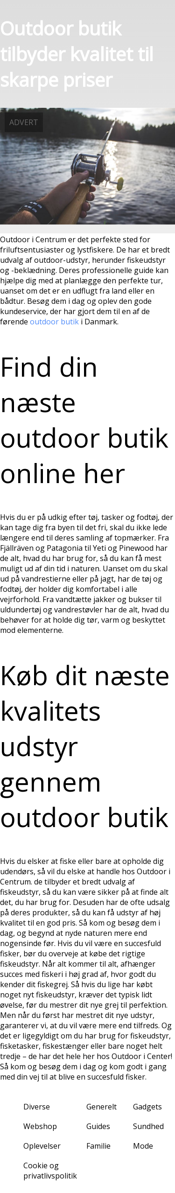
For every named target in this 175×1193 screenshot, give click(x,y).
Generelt (101, 1107)
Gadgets (147, 1107)
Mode (143, 1146)
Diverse (36, 1107)
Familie (98, 1146)
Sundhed (148, 1126)
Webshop (40, 1126)
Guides (98, 1126)
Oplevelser (42, 1146)
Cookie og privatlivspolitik (50, 1170)
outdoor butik (54, 321)
